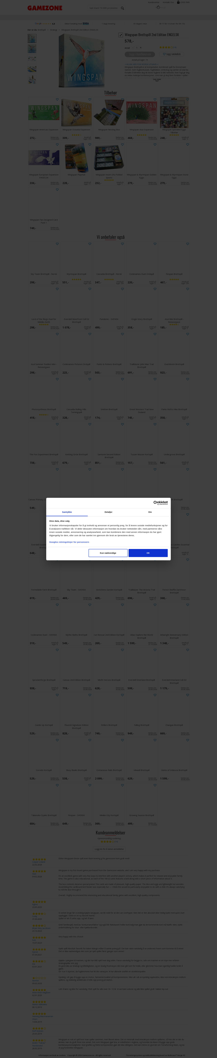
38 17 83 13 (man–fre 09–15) (172, 23)
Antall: (127, 48)
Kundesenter (153, 2)
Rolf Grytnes (37, 1031)
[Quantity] (137, 48)
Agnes (35, 904)
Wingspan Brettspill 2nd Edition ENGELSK (79, 30)
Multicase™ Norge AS (176, 1055)
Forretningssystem (134, 1055)
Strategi (53, 30)
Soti (34, 940)
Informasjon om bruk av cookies (52, 1055)
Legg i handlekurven (140, 54)
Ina (33, 964)
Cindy (34, 916)
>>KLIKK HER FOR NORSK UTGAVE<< (141, 64)
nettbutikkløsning (152, 1055)
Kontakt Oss (168, 2)
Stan (34, 873)
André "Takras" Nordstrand (39, 1044)
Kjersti (35, 952)
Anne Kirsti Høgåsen (41, 992)
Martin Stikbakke (39, 1004)
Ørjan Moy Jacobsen (41, 928)
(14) (174, 47)
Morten (35, 980)
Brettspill (42, 30)
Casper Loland (38, 862)
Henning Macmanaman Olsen (42, 1017)
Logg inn (184, 2)
